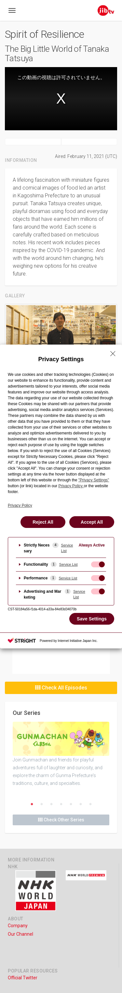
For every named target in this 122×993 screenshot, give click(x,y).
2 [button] (41, 804)
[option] (61, 754)
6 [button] (80, 804)
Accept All (92, 522)
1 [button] (32, 804)
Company (18, 925)
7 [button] (90, 804)
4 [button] (61, 804)
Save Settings (92, 618)
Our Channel (20, 934)
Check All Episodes (61, 688)
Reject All (43, 522)
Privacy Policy (20, 505)
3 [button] (51, 804)
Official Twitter (22, 977)
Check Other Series (61, 819)
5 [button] (71, 804)
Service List (67, 548)
